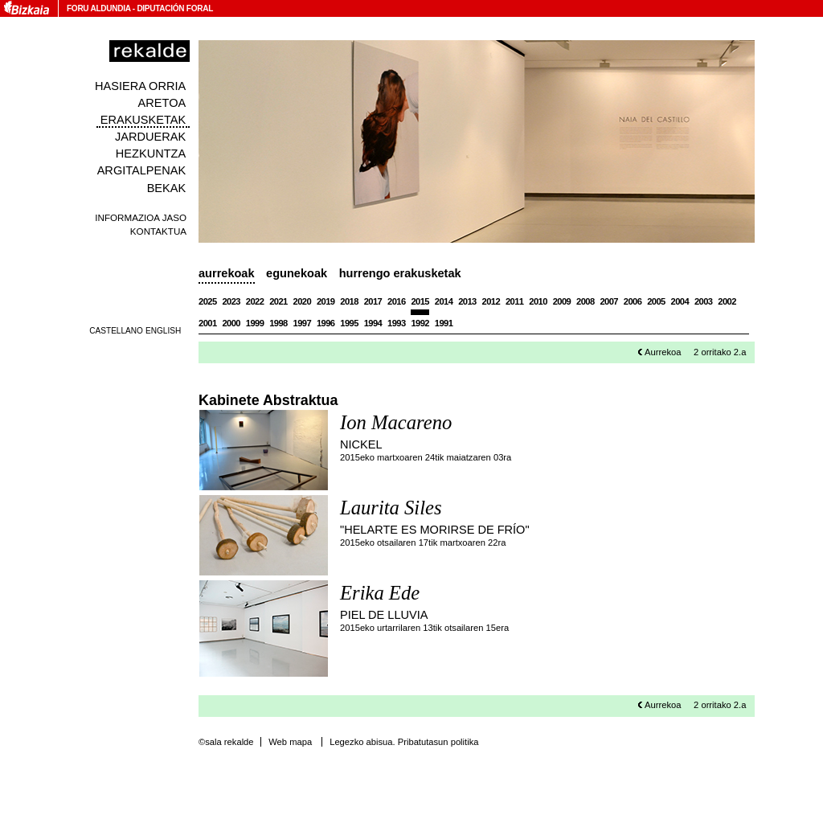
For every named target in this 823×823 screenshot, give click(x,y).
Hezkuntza (151, 153)
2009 (562, 301)
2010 (538, 301)
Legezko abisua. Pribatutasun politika (404, 742)
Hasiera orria (140, 86)
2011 (515, 301)
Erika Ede (380, 593)
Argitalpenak (141, 170)
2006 (633, 301)
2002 (727, 301)
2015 (420, 301)
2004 (680, 301)
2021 (278, 301)
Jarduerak (150, 136)
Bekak (166, 188)
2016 (396, 301)
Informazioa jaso (140, 217)
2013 (467, 301)
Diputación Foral (175, 8)
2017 (373, 301)
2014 (444, 301)
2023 (231, 301)
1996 (326, 323)
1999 (255, 323)
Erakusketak (143, 119)
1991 (444, 323)
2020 (302, 301)
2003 (703, 301)
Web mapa (290, 742)
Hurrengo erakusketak (400, 273)
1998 (278, 323)
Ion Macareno (396, 422)
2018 (349, 301)
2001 (208, 323)
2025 (208, 301)
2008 (585, 301)
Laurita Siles (391, 507)
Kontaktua (158, 231)
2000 (231, 323)
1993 (396, 323)
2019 (326, 301)
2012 (491, 301)
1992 (420, 323)
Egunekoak (296, 273)
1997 (302, 323)
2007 (609, 301)
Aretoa (162, 102)
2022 (255, 301)
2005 (656, 301)
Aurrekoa (663, 352)
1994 (373, 323)
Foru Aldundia (98, 8)
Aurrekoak (227, 273)
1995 (349, 323)
